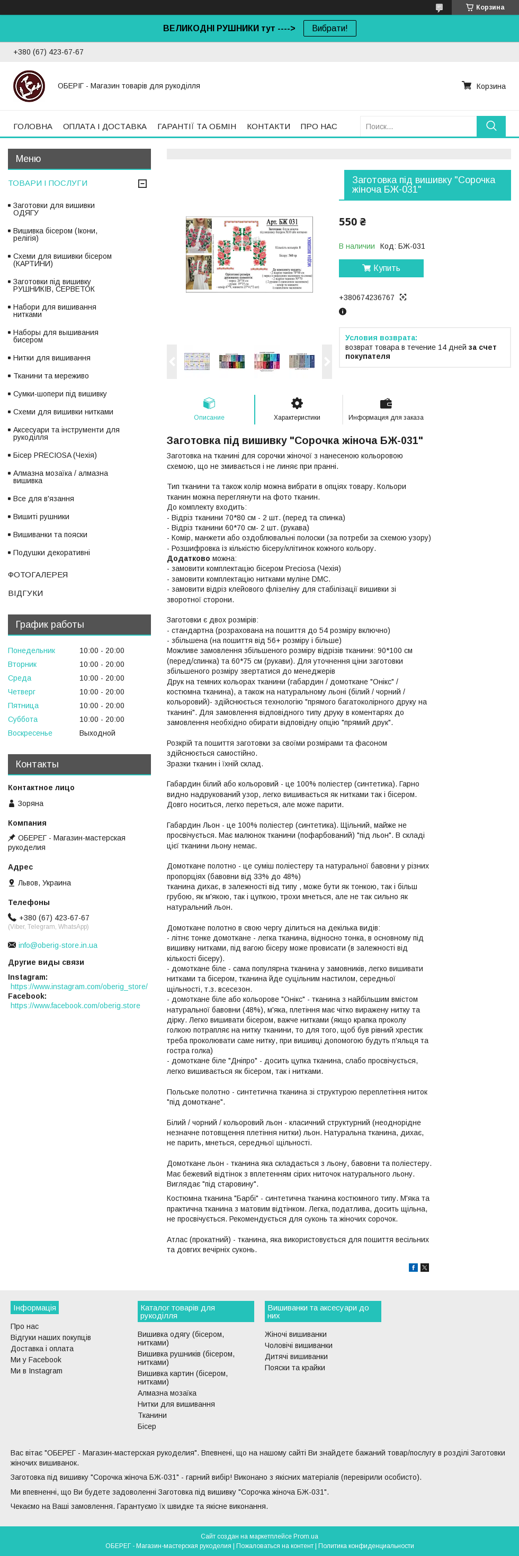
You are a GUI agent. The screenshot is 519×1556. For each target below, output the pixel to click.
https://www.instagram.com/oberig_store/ (79, 986)
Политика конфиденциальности (366, 1546)
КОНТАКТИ (268, 126)
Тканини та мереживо (51, 376)
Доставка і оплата (42, 1348)
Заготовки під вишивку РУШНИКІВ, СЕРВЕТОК (54, 285)
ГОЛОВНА (32, 126)
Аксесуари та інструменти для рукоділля (66, 433)
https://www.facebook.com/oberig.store (75, 1005)
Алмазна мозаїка (167, 1393)
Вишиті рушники (41, 516)
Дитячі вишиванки (296, 1356)
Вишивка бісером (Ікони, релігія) (55, 234)
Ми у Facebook (36, 1359)
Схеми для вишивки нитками (63, 412)
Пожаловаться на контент (275, 1546)
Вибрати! (330, 28)
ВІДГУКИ (25, 593)
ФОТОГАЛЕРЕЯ (38, 574)
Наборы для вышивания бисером (56, 336)
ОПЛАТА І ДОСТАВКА (105, 126)
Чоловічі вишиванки (299, 1345)
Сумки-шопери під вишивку (60, 394)
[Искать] (491, 126)
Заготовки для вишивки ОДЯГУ (54, 209)
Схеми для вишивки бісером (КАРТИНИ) (62, 260)
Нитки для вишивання (52, 358)
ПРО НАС (319, 126)
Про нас (25, 1326)
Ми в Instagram (36, 1371)
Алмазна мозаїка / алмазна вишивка (60, 477)
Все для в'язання (43, 498)
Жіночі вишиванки (296, 1334)
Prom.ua (305, 1536)
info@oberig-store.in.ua (58, 945)
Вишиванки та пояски (50, 534)
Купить (386, 268)
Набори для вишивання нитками (54, 311)
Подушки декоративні (51, 552)
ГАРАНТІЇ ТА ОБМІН (196, 126)
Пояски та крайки (295, 1367)
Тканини (152, 1415)
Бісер (147, 1426)
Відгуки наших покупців (51, 1337)
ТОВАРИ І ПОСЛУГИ (47, 182)
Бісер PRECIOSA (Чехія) (55, 455)
